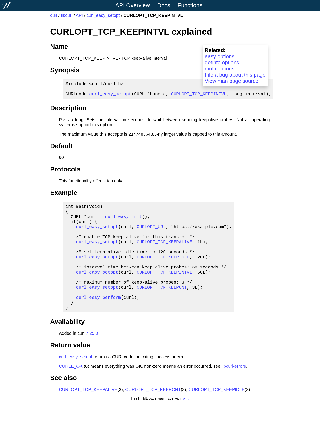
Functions (190, 5)
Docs (163, 5)
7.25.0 (92, 354)
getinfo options (222, 62)
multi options (220, 69)
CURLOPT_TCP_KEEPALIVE (164, 251)
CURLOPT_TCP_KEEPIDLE (163, 269)
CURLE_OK (71, 387)
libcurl (66, 15)
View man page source (231, 81)
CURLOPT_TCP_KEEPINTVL (198, 96)
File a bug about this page (235, 75)
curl (53, 15)
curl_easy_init (123, 222)
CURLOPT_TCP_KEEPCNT (162, 305)
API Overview (132, 5)
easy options (220, 56)
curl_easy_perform (98, 316)
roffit (185, 419)
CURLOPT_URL (151, 233)
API (79, 15)
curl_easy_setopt (103, 15)
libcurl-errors (234, 387)
